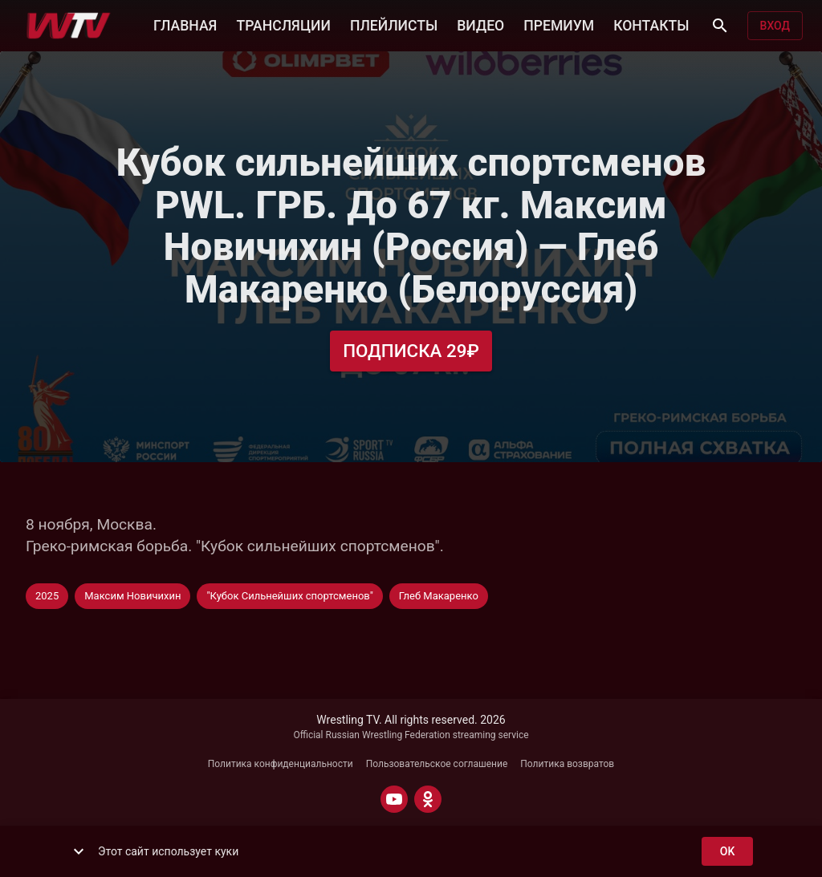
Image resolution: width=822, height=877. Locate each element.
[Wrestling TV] (68, 25)
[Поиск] (720, 25)
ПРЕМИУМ (559, 24)
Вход (775, 26)
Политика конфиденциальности (280, 763)
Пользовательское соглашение (437, 763)
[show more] (78, 851)
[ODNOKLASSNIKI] (428, 799)
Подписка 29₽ (411, 351)
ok (727, 852)
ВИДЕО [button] (480, 24)
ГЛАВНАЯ (185, 24)
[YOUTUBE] (394, 799)
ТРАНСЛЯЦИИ (283, 24)
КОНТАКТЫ (651, 24)
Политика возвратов (567, 763)
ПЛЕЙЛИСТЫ (393, 24)
